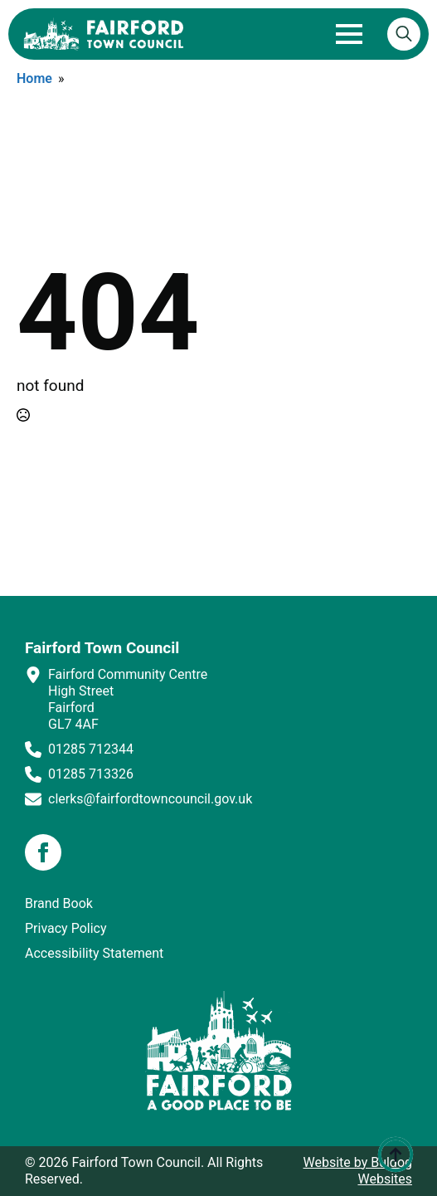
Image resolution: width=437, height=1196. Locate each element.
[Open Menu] (349, 34)
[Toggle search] (403, 34)
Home (34, 78)
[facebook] (43, 852)
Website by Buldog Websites (357, 1171)
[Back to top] (395, 1154)
